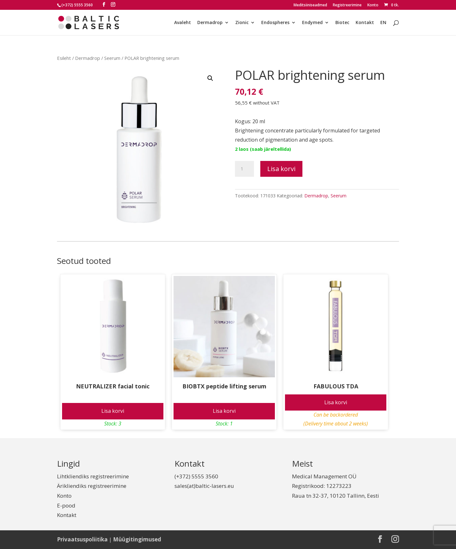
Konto (372, 5)
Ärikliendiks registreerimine (91, 485)
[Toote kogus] (244, 169)
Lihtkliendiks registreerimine (93, 476)
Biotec (342, 22)
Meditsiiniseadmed (310, 5)
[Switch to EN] (383, 27)
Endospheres (275, 22)
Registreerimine (347, 5)
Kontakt (365, 22)
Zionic (242, 22)
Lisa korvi (281, 168)
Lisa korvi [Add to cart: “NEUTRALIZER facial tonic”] (112, 410)
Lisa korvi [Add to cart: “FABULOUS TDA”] (335, 402)
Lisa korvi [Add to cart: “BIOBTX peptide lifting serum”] (224, 410)
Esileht (64, 58)
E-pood (66, 505)
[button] (210, 78)
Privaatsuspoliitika (82, 539)
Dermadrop (210, 22)
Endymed (312, 22)
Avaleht (182, 22)
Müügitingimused (137, 539)
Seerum (112, 58)
